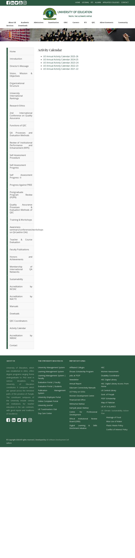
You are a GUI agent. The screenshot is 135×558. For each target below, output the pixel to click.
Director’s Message (19, 66)
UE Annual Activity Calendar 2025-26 (60, 56)
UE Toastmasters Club (47, 409)
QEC (93, 22)
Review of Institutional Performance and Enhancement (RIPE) (21, 145)
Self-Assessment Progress (18, 166)
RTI (92, 2)
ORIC (66, 22)
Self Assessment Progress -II (21, 176)
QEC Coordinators (18, 320)
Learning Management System (51, 371)
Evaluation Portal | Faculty (49, 382)
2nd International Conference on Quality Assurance (21, 116)
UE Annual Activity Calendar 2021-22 (60, 68)
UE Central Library (108, 390)
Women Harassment (109, 371)
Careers (76, 22)
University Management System (51, 367)
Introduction (16, 58)
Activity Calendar (18, 328)
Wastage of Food (113, 417)
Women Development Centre (81, 395)
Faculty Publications (19, 249)
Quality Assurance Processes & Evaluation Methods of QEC (21, 208)
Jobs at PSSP (74, 375)
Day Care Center (45, 413)
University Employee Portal (49, 397)
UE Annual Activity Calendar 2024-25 (60, 59)
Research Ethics (17, 105)
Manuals (14, 306)
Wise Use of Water (114, 421)
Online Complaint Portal (48, 401)
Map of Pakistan (108, 402)
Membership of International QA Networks (21, 269)
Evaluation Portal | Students (50, 386)
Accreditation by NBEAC (21, 337)
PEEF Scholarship (108, 398)
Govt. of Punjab (107, 394)
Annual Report (75, 383)
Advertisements (106, 22)
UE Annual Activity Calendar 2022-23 (60, 65)
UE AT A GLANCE (108, 406)
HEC (103, 367)
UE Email (85, 2)
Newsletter (74, 379)
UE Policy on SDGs (77, 391)
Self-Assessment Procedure (18, 156)
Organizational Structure (17, 84)
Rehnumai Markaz (77, 404)
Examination (53, 22)
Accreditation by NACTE (21, 297)
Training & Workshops (21, 219)
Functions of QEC (18, 125)
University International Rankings (16, 96)
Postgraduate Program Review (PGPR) (21, 195)
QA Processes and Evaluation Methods (21, 134)
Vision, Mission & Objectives (21, 74)
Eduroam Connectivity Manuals (82, 387)
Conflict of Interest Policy (116, 429)
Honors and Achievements (21, 258)
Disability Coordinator (110, 375)
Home (77, 2)
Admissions (38, 22)
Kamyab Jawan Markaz (79, 408)
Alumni (98, 2)
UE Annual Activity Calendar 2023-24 (60, 62)
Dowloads (14, 313)
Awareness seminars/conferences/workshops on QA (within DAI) (22, 230)
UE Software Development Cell (57, 440)
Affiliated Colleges (111, 2)
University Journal (45, 405)
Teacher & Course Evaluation (21, 241)
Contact (125, 2)
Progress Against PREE (21, 184)
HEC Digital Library (109, 379)
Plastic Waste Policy (114, 425)
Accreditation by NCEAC (21, 288)
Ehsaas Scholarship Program (81, 371)
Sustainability (16, 279)
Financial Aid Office (77, 400)
